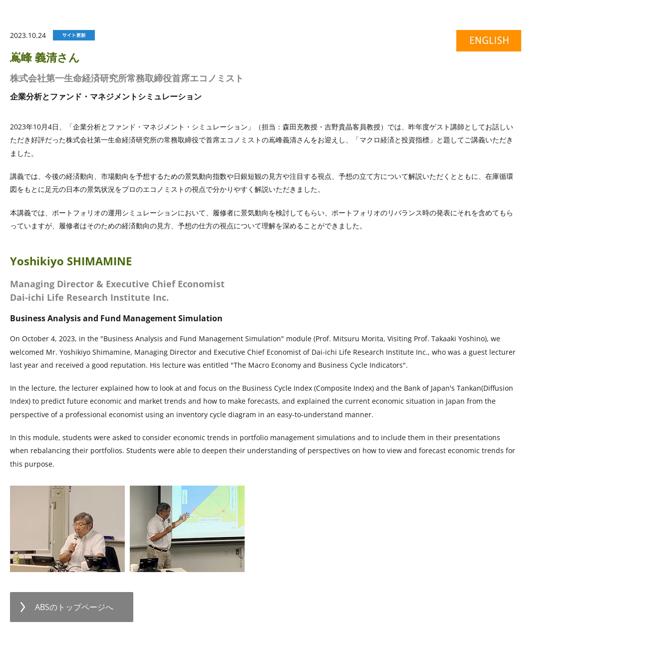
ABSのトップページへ (74, 607)
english (483, 42)
